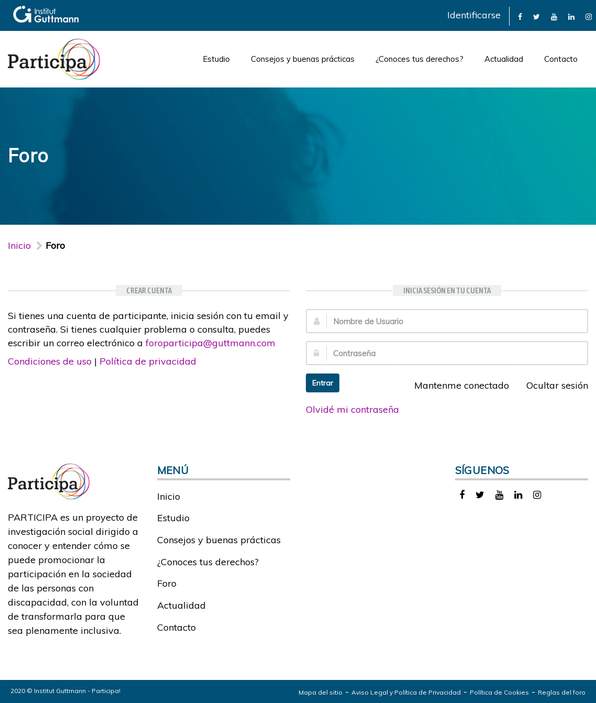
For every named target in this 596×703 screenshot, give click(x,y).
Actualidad (503, 59)
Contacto (561, 59)
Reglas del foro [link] (562, 692)
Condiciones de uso (50, 361)
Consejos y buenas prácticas (303, 59)
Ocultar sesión (551, 385)
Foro (166, 583)
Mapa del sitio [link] (321, 692)
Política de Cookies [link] (499, 692)
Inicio (19, 245)
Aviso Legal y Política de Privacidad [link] (406, 692)
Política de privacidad (148, 361)
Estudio (216, 59)
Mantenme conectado (456, 385)
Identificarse (474, 15)
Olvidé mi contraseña (352, 409)
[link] (520, 16)
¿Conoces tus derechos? (419, 59)
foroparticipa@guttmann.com (210, 343)
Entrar (322, 383)
